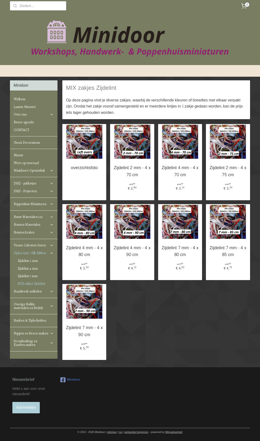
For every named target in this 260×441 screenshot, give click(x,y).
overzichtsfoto (84, 168)
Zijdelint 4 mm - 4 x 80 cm (84, 252)
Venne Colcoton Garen (34, 245)
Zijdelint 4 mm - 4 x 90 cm (132, 252)
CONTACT (21, 130)
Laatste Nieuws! (25, 107)
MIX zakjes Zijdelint (31, 283)
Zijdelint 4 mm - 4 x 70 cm (180, 172)
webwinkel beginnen (136, 432)
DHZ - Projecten (34, 191)
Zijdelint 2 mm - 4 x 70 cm (132, 172)
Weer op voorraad (26, 163)
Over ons (34, 114)
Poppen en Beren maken (34, 333)
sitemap (112, 432)
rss (120, 432)
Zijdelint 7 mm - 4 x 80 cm (180, 252)
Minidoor (70, 380)
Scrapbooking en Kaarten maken (34, 343)
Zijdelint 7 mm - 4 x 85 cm (228, 252)
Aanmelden (26, 407)
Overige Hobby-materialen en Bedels (34, 306)
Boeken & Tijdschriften (30, 320)
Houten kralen (34, 232)
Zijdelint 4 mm (28, 268)
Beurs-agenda (24, 122)
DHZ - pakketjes (34, 183)
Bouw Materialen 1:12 (34, 217)
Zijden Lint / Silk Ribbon (34, 253)
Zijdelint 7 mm (28, 276)
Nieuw (18, 155)
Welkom (19, 99)
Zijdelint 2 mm (28, 260)
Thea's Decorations (27, 142)
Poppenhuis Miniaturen (34, 204)
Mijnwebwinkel (174, 432)
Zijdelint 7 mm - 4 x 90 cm (84, 332)
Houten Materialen (34, 224)
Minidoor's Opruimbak (34, 170)
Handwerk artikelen (34, 291)
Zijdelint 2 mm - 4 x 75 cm (228, 172)
